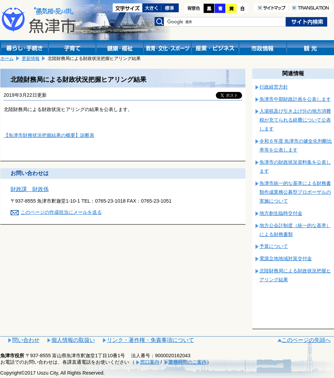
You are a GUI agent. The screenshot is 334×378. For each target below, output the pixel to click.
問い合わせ (25, 340)
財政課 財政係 (30, 189)
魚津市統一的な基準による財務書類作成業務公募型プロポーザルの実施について (295, 192)
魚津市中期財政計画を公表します (295, 99)
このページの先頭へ (306, 340)
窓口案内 (149, 362)
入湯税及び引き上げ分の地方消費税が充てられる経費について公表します (295, 119)
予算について (273, 246)
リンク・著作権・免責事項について (150, 340)
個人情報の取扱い (73, 340)
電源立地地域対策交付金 (285, 258)
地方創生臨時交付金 (280, 213)
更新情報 (30, 58)
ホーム (7, 58)
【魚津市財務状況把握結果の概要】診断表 (49, 135)
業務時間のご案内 (188, 362)
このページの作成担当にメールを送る (61, 212)
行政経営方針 (273, 87)
